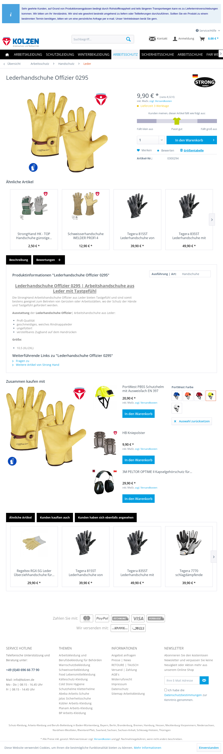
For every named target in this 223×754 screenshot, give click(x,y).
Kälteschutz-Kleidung (73, 679)
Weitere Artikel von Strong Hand (35, 365)
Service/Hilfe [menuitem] (206, 30)
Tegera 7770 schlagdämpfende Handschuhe (189, 573)
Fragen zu (20, 361)
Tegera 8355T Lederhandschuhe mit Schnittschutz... (189, 236)
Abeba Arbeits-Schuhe (74, 693)
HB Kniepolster (133, 433)
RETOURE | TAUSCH (125, 665)
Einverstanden (209, 748)
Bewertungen (49, 259)
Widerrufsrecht (122, 679)
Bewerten (166, 150)
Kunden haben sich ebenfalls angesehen (105, 517)
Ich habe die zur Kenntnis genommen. (185, 695)
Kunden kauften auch (55, 517)
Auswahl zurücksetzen (192, 420)
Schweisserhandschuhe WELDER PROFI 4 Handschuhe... (86, 236)
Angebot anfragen (124, 655)
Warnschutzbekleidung (74, 665)
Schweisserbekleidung (74, 670)
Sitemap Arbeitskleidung (128, 693)
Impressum (119, 684)
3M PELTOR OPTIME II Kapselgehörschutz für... (157, 472)
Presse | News (121, 660)
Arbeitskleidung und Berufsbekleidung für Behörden (80, 657)
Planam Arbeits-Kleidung (76, 708)
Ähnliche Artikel (20, 517)
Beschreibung (18, 260)
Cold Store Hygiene (71, 684)
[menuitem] (103, 39)
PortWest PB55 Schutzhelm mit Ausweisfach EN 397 (143, 389)
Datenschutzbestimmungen (183, 695)
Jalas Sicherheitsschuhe (75, 698)
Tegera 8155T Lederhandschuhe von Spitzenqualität (137, 236)
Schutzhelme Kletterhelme (77, 689)
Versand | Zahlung (124, 670)
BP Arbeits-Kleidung (72, 713)
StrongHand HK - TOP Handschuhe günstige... (34, 236)
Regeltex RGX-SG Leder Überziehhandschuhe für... (34, 573)
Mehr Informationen (147, 748)
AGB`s (115, 674)
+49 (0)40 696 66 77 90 (22, 670)
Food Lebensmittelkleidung (77, 674)
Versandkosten (102, 739)
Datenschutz (120, 689)
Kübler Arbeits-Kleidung (75, 703)
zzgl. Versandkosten (160, 101)
